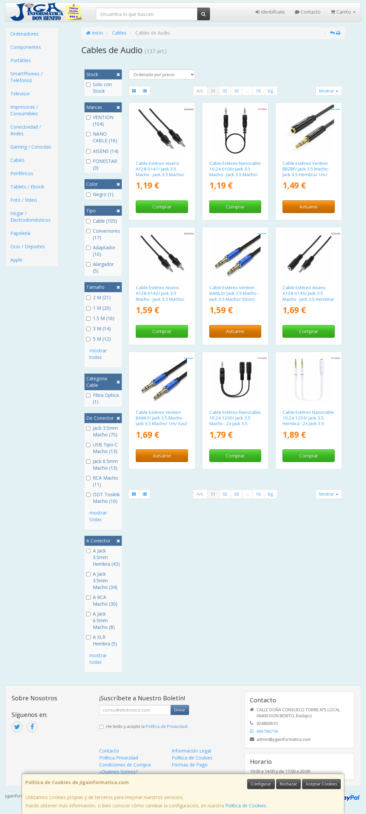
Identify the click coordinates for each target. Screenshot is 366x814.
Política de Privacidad (166, 726)
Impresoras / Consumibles (24, 110)
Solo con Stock (99, 87)
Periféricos (21, 173)
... (247, 91)
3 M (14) (98, 328)
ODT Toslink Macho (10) (103, 497)
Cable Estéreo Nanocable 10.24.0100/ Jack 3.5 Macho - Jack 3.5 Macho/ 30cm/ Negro (235, 171)
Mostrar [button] (328, 91)
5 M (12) (98, 339)
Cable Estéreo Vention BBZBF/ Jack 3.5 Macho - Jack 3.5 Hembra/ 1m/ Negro (306, 171)
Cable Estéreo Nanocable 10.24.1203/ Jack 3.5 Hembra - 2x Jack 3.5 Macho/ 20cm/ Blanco (308, 420)
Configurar (261, 784)
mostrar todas (98, 353)
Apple (16, 260)
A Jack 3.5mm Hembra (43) (103, 557)
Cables (17, 160)
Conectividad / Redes (25, 130)
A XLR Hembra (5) (101, 640)
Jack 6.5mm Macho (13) (102, 464)
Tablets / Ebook (27, 186)
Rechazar (288, 784)
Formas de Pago (190, 764)
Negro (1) (99, 194)
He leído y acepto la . (147, 726)
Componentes (25, 47)
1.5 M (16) (100, 318)
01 (213, 91)
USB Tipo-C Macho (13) (102, 447)
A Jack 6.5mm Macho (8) (100, 620)
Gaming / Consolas (30, 147)
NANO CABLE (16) (101, 137)
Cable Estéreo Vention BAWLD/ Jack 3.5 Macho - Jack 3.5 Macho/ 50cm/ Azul (234, 296)
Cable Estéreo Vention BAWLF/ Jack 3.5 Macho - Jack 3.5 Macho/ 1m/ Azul (161, 418)
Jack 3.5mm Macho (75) (102, 431)
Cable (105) (101, 221)
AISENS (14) (102, 151)
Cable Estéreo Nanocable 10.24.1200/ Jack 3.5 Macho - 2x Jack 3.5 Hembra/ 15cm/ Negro (235, 420)
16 (258, 91)
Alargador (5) (100, 267)
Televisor (20, 93)
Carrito (343, 12)
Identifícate (270, 12)
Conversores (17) (103, 234)
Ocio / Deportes (27, 246)
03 (236, 91)
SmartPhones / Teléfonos (26, 76)
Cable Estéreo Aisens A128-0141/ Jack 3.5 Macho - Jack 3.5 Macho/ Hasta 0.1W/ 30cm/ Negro (160, 174)
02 (225, 91)
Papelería (20, 233)
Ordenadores (24, 34)
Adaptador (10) (100, 250)
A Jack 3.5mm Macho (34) (101, 580)
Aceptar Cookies (321, 784)
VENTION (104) (99, 120)
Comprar (161, 206)
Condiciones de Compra (125, 764)
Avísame (308, 206)
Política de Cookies (245, 805)
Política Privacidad (118, 758)
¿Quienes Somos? (118, 771)
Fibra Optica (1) (102, 398)
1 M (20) (98, 308)
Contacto (308, 12)
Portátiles (20, 60)
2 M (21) (98, 297)
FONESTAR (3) (101, 164)
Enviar (179, 710)
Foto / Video (23, 200)
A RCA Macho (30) (101, 600)
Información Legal (191, 751)
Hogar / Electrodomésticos (30, 216)
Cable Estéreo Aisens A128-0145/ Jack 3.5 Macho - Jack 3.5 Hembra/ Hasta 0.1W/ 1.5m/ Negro (308, 296)
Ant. (200, 91)
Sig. (271, 91)
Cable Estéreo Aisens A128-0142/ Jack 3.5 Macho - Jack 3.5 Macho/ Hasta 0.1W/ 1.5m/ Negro (162, 296)
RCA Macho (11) (102, 481)
